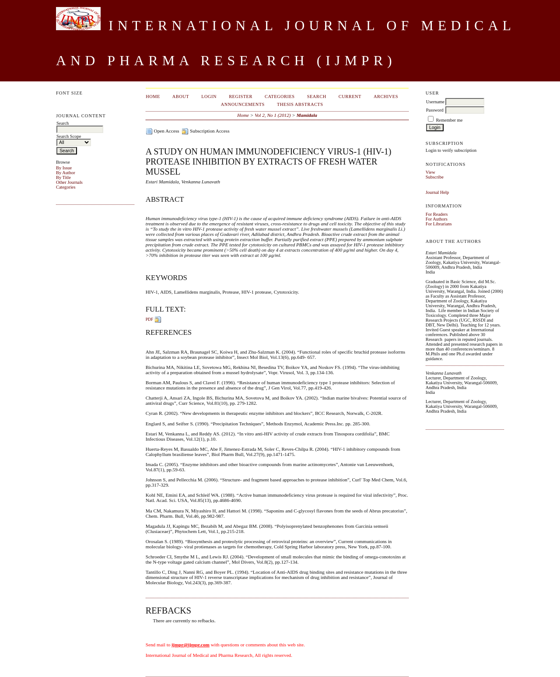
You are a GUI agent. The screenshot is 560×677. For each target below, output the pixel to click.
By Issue (64, 167)
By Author (65, 172)
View (430, 172)
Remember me (449, 120)
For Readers (437, 214)
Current (350, 96)
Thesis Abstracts (300, 104)
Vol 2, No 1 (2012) (272, 115)
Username (435, 101)
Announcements (243, 104)
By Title (63, 177)
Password (435, 110)
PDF (149, 319)
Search (316, 96)
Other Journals (69, 182)
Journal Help (437, 192)
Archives (386, 96)
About (180, 96)
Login (209, 96)
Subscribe (435, 177)
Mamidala (307, 115)
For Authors (437, 219)
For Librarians (439, 223)
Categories (65, 187)
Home (153, 96)
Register (240, 96)
